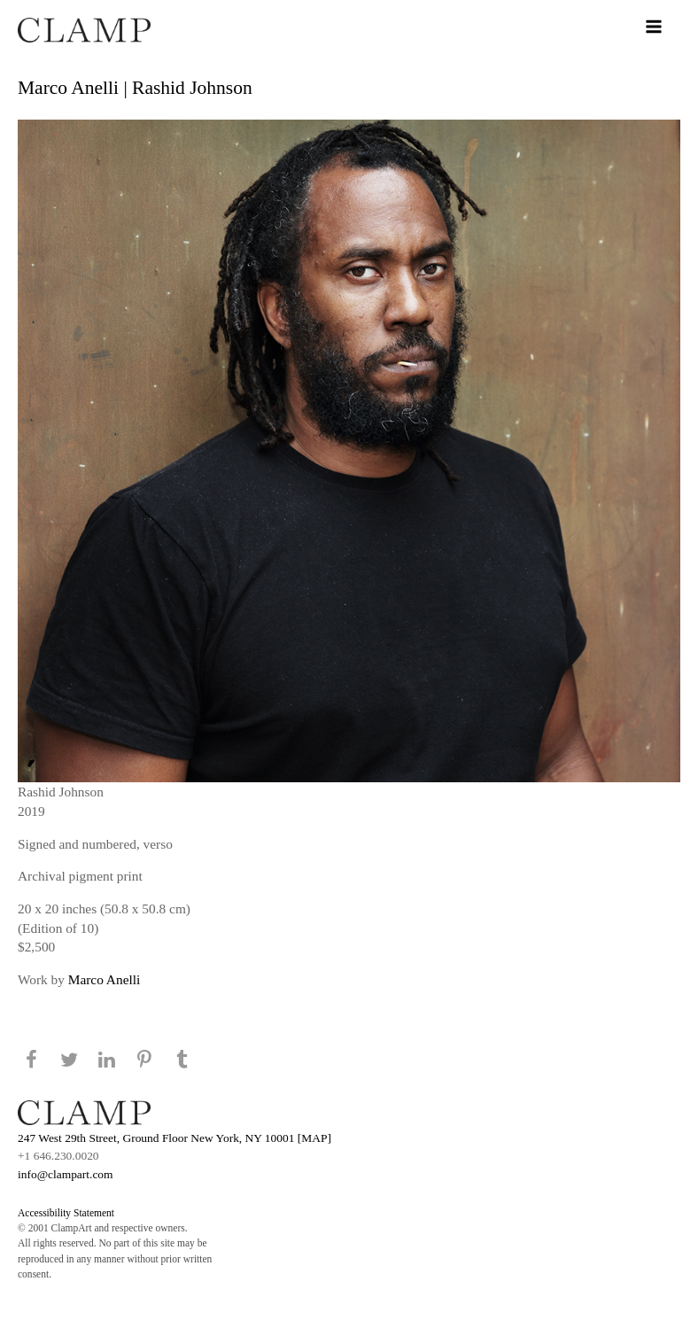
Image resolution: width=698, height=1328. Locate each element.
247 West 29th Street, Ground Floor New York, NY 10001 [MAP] (174, 1138)
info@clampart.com (65, 1174)
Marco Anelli (104, 979)
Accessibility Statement (66, 1213)
